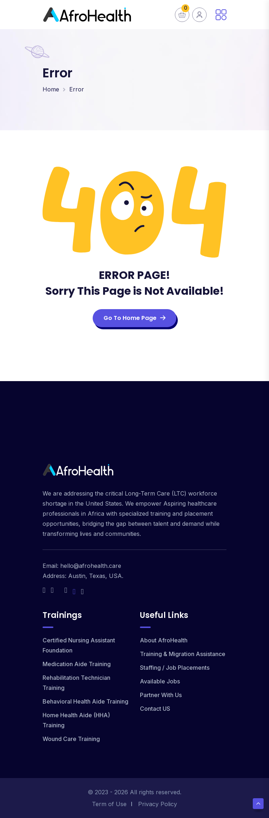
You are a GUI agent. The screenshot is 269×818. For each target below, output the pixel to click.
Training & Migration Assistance (182, 653)
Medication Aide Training (77, 664)
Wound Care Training (71, 738)
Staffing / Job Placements (175, 667)
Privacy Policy (157, 804)
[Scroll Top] (258, 803)
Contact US (155, 708)
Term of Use (109, 804)
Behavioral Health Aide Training (85, 701)
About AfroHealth (164, 640)
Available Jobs (160, 681)
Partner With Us (161, 695)
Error (76, 89)
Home (51, 89)
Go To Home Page (134, 318)
